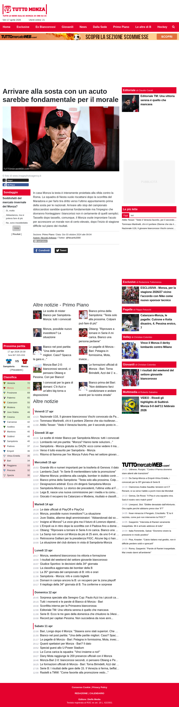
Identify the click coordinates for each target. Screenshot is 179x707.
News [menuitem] (83, 26)
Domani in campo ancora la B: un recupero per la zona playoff (78, 580)
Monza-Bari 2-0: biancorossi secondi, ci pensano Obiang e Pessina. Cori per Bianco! (91, 660)
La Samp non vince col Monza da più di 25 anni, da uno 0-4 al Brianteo (83, 534)
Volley (127, 337)
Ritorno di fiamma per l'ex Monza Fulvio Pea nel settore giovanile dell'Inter (85, 454)
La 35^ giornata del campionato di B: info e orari (69, 572)
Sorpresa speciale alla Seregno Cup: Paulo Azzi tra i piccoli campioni (82, 597)
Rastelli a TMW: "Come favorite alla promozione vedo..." (74, 672)
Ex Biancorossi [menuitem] (46, 26)
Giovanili (129, 364)
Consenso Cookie (81, 687)
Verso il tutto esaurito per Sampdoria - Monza (67, 450)
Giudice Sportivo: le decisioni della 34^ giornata (69, 563)
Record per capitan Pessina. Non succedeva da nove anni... (76, 618)
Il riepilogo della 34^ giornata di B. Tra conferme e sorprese (76, 584)
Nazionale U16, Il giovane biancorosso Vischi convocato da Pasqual (81, 416)
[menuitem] (173, 27)
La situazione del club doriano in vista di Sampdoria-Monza (76, 542)
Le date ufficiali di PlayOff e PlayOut (62, 509)
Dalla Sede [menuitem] (100, 26)
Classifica (10, 377)
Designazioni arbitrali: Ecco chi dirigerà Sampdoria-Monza (75, 484)
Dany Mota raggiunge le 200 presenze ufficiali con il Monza (76, 656)
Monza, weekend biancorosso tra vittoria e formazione (73, 555)
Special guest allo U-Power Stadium (62, 647)
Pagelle (128, 309)
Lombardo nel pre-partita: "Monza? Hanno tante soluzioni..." (76, 442)
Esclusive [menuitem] (23, 26)
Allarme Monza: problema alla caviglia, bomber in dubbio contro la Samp (84, 475)
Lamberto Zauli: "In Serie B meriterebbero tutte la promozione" (78, 471)
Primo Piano (48, 234)
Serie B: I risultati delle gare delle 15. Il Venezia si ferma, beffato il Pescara (85, 668)
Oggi (125, 215)
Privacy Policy (99, 687)
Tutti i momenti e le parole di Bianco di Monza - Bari (71, 601)
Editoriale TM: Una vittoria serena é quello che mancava (74, 609)
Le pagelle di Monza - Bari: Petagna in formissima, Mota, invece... (80, 639)
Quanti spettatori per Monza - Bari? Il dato (65, 643)
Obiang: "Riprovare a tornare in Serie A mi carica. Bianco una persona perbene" (88, 530)
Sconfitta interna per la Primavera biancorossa (68, 605)
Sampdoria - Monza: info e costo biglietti (64, 576)
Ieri (132, 215)
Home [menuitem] (6, 26)
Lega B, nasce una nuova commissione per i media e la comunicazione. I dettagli (89, 492)
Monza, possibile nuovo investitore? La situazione (57, 333)
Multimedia (130, 392)
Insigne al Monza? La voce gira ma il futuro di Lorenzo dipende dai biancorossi (88, 521)
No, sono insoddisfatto (17, 223)
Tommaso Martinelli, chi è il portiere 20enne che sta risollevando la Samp (84, 420)
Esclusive (129, 281)
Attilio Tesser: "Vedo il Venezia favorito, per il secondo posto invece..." (82, 424)
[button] (16, 228)
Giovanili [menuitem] (67, 26)
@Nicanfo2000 (73, 237)
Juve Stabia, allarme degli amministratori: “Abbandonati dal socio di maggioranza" (90, 517)
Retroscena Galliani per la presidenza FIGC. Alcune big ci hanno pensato (84, 538)
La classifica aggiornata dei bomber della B (66, 567)
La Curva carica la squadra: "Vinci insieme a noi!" (70, 651)
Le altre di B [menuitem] (143, 26)
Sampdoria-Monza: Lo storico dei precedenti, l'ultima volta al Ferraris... (83, 488)
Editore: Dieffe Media (89, 699)
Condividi (42, 250)
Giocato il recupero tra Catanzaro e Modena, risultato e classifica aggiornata (86, 496)
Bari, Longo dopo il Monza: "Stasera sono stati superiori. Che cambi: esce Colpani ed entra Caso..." (100, 631)
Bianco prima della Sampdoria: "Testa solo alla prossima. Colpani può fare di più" (89, 479)
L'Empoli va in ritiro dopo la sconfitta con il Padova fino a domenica (81, 526)
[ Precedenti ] (16, 370)
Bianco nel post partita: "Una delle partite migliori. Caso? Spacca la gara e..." (87, 635)
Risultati (16, 234)
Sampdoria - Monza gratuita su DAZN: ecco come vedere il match (80, 446)
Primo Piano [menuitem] (121, 26)
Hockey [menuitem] (162, 26)
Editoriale (129, 90)
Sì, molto (10, 210)
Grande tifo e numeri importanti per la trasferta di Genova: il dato (79, 467)
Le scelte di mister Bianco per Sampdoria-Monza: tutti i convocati (57, 315)
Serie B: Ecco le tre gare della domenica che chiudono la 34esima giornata (85, 614)
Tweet (61, 250)
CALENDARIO (97, 693)
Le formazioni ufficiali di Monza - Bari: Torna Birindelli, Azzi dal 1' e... (103, 368)
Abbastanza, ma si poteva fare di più (15, 217)
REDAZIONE (81, 693)
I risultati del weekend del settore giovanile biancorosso (73, 559)
